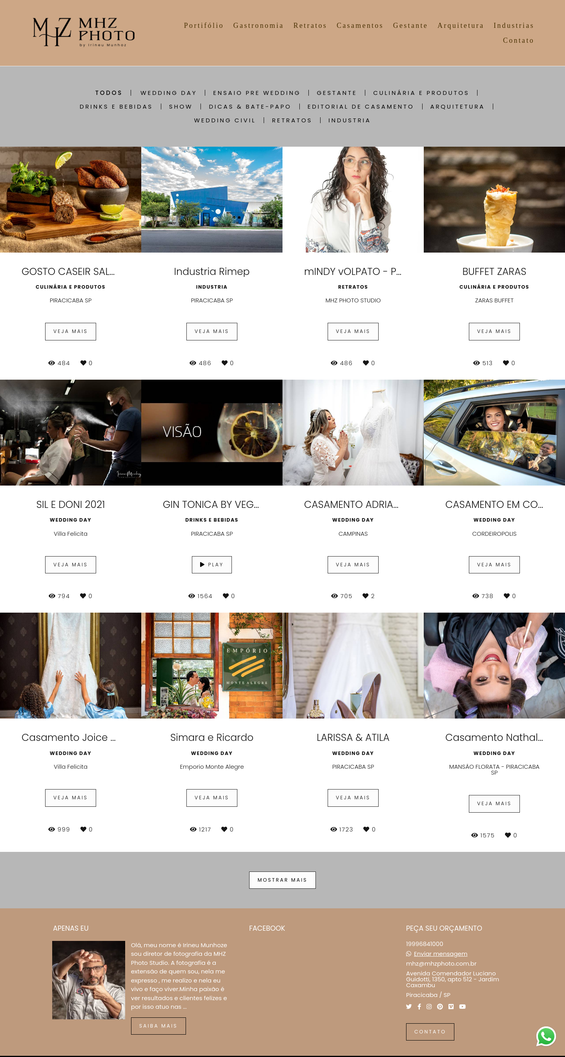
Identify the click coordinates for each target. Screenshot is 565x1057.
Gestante (410, 25)
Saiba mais (158, 1025)
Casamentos (360, 25)
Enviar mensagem (440, 954)
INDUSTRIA (349, 120)
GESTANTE (337, 93)
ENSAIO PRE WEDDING (257, 93)
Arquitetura (460, 25)
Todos (109, 93)
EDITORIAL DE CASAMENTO (361, 106)
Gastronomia (258, 25)
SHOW (181, 106)
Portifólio (204, 25)
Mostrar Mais (282, 880)
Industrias (514, 25)
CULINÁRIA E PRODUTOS (421, 93)
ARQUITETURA (457, 106)
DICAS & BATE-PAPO (250, 106)
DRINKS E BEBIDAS (116, 106)
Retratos (310, 25)
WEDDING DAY (168, 93)
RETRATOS (292, 120)
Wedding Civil (225, 120)
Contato (518, 40)
